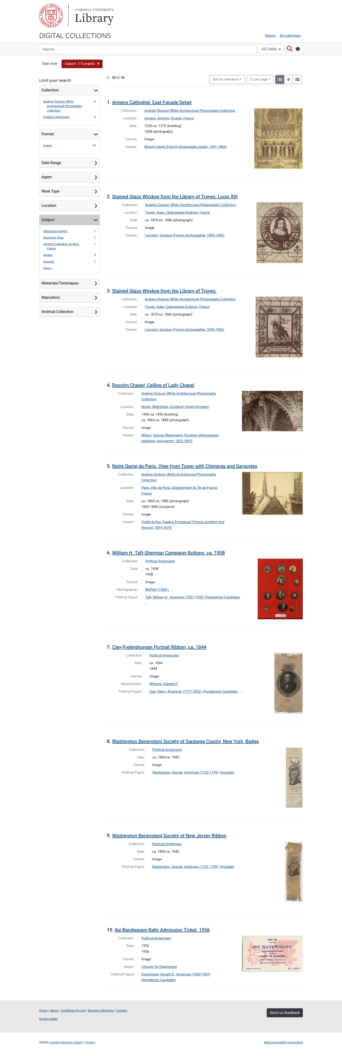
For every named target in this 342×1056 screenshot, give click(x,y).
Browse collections (101, 1010)
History (270, 36)
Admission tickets (55, 231)
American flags (53, 237)
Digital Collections (75, 35)
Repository (51, 297)
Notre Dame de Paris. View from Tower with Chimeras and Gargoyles (184, 466)
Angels (47, 255)
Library (94, 16)
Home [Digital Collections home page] (43, 1010)
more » (47, 268)
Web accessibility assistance (283, 1042)
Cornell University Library (66, 1042)
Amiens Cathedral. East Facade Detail (151, 102)
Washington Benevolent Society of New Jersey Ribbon (169, 835)
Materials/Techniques (60, 283)
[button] (82, 64)
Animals (48, 261)
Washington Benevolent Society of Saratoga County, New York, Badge (185, 741)
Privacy (90, 1042)
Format (48, 134)
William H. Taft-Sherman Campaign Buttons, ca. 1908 (168, 553)
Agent (47, 177)
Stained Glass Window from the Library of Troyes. (164, 291)
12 (259, 79)
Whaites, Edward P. (163, 684)
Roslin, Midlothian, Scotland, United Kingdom (175, 407)
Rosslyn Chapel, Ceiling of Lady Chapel (153, 385)
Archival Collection (57, 311)
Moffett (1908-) (157, 590)
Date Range (51, 163)
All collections (290, 36)
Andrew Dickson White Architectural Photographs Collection (62, 106)
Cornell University (51, 16)
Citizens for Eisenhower (159, 967)
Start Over (49, 64)
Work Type (50, 191)
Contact (121, 1010)
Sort (226, 79)
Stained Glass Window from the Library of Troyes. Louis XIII (175, 196)
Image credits (48, 1019)
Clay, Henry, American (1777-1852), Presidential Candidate (193, 692)
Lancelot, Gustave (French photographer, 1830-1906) (184, 235)
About (54, 1010)
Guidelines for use (73, 1010)
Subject (48, 220)
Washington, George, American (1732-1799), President (193, 773)
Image (47, 145)
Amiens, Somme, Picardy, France (169, 118)
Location (49, 205)
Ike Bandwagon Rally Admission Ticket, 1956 (162, 930)
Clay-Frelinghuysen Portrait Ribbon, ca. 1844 (159, 647)
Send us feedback (285, 1012)
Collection (50, 90)
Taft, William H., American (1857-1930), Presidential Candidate (192, 597)
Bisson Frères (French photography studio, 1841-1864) (185, 147)
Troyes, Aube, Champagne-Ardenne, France (177, 213)
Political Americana (56, 117)
